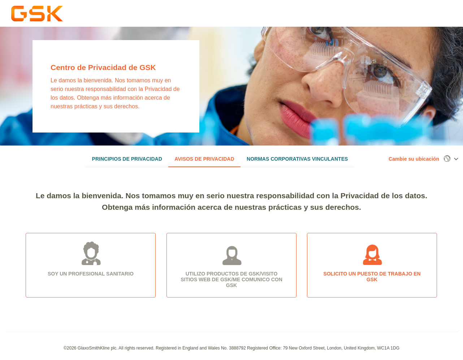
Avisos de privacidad (204, 159)
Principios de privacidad (127, 159)
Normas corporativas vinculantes (297, 159)
